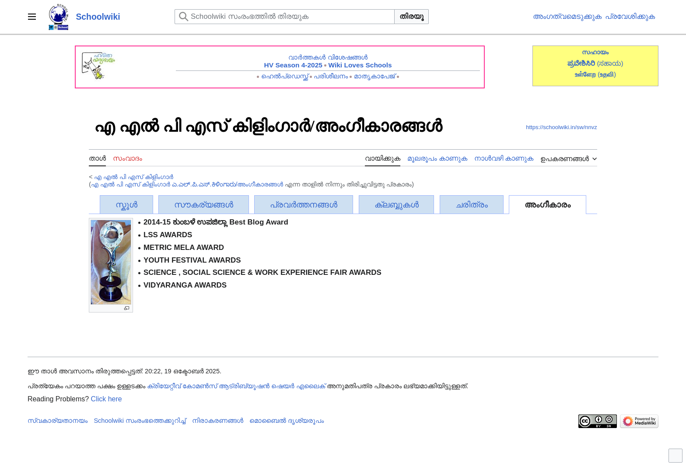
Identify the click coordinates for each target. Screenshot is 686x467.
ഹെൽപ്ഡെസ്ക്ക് (284, 76)
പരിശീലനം (331, 76)
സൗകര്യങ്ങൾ (203, 204)
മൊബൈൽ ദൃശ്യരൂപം (286, 420)
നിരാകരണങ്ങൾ (217, 420)
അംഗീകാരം (547, 204)
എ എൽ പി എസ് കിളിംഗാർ (133, 176)
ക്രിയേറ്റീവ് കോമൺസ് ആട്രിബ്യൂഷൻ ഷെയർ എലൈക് (236, 386)
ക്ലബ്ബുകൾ (396, 204)
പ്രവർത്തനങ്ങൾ (303, 204)
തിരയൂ (411, 16)
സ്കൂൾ (126, 204)
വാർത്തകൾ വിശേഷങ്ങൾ (327, 57)
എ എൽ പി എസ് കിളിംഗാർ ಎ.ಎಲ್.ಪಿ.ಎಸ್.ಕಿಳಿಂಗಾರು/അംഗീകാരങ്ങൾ (187, 184)
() (607, 74)
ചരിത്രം (471, 204)
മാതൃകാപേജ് (374, 76)
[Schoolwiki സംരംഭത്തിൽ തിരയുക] (285, 16)
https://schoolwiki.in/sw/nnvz (561, 127)
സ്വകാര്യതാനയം (58, 420)
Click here (106, 399)
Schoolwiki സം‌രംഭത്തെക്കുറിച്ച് (140, 420)
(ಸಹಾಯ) (610, 63)
